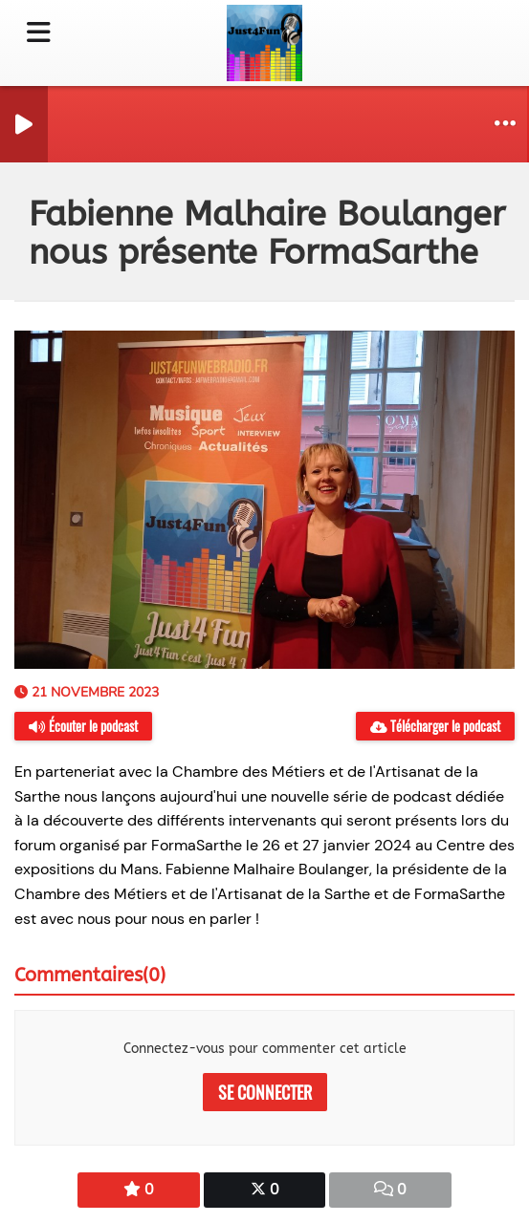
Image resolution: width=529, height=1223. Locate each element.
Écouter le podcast (83, 726)
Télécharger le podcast (435, 726)
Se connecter (265, 1092)
